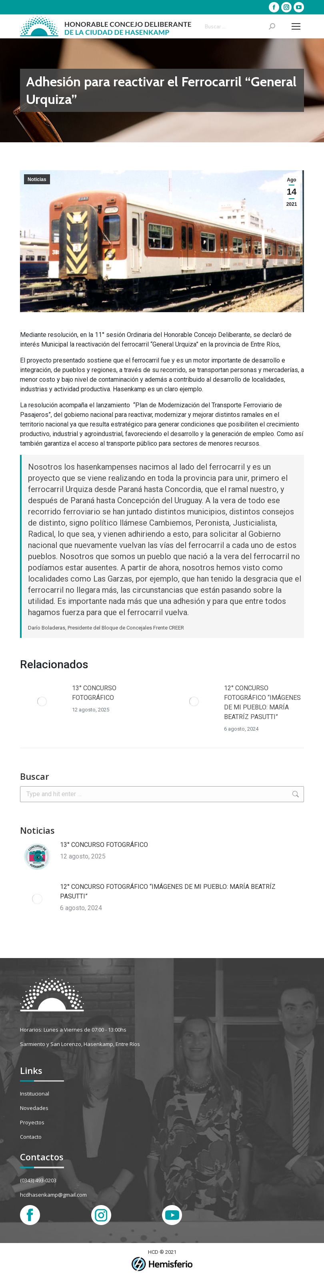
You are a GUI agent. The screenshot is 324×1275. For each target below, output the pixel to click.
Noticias (37, 179)
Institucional (34, 1093)
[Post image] (42, 701)
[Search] (240, 26)
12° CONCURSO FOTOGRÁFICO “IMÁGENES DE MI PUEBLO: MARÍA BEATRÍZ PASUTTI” (262, 702)
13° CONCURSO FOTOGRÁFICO (94, 692)
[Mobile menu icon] (296, 26)
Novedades (34, 1108)
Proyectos (32, 1122)
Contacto (31, 1136)
